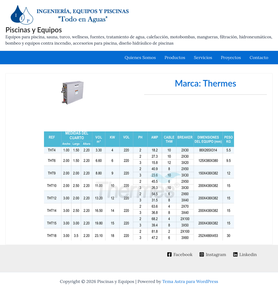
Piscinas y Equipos (33, 29)
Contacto (258, 57)
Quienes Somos (140, 57)
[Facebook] (179, 254)
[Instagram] (213, 254)
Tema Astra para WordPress (190, 281)
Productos (175, 57)
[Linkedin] (244, 254)
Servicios (203, 57)
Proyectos (231, 57)
